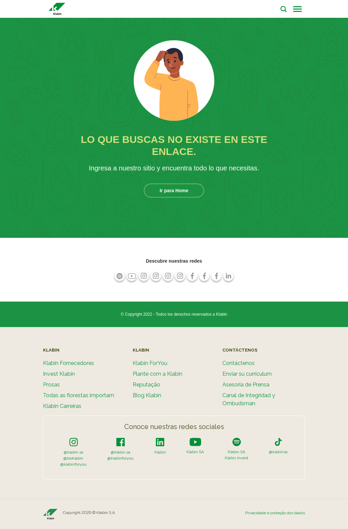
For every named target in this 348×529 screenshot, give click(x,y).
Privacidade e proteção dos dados (275, 513)
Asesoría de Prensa (245, 384)
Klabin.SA (195, 451)
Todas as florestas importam (78, 395)
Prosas (51, 384)
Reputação (146, 384)
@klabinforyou (73, 464)
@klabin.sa (73, 452)
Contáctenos (238, 363)
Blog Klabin (147, 395)
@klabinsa (278, 451)
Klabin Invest (236, 458)
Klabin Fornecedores (68, 363)
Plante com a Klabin (157, 374)
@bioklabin (73, 458)
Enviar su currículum (247, 374)
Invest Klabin (59, 374)
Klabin (160, 452)
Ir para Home (174, 190)
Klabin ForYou (150, 363)
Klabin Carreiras (62, 406)
